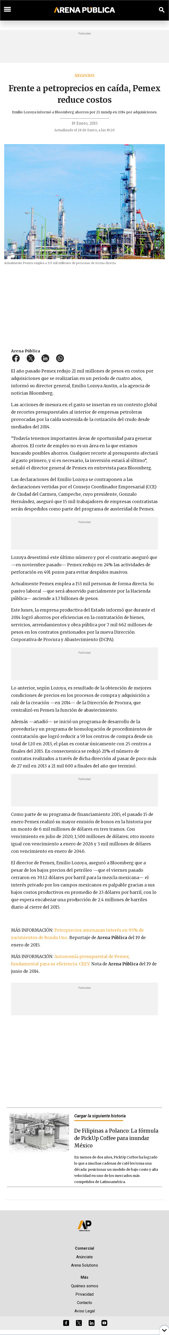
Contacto (84, 1302)
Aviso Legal (84, 1311)
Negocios (85, 75)
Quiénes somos (84, 1286)
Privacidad (84, 1294)
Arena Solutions (84, 1265)
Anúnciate (84, 1257)
